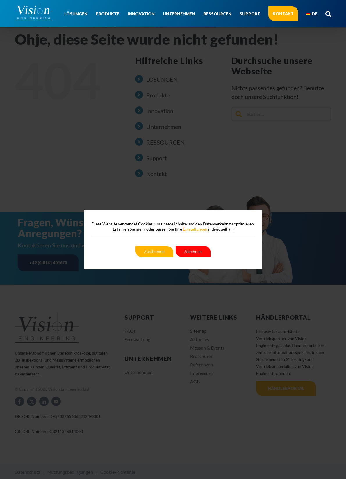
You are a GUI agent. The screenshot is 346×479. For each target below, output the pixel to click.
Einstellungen (195, 229)
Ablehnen (193, 251)
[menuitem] (311, 13)
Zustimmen (154, 251)
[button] (328, 13)
